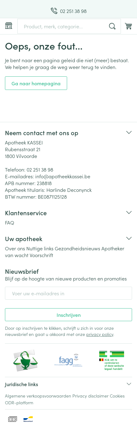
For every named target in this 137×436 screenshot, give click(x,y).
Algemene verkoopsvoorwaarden (38, 396)
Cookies (117, 396)
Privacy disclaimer (90, 396)
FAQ (9, 222)
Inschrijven (69, 314)
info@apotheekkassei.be (62, 176)
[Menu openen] (8, 25)
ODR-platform (19, 402)
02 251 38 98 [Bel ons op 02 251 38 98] (40, 169)
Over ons (15, 248)
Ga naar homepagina (36, 83)
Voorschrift (41, 255)
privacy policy (99, 334)
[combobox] (69, 26)
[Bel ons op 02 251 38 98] (69, 10)
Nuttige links (40, 248)
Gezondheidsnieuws (77, 248)
